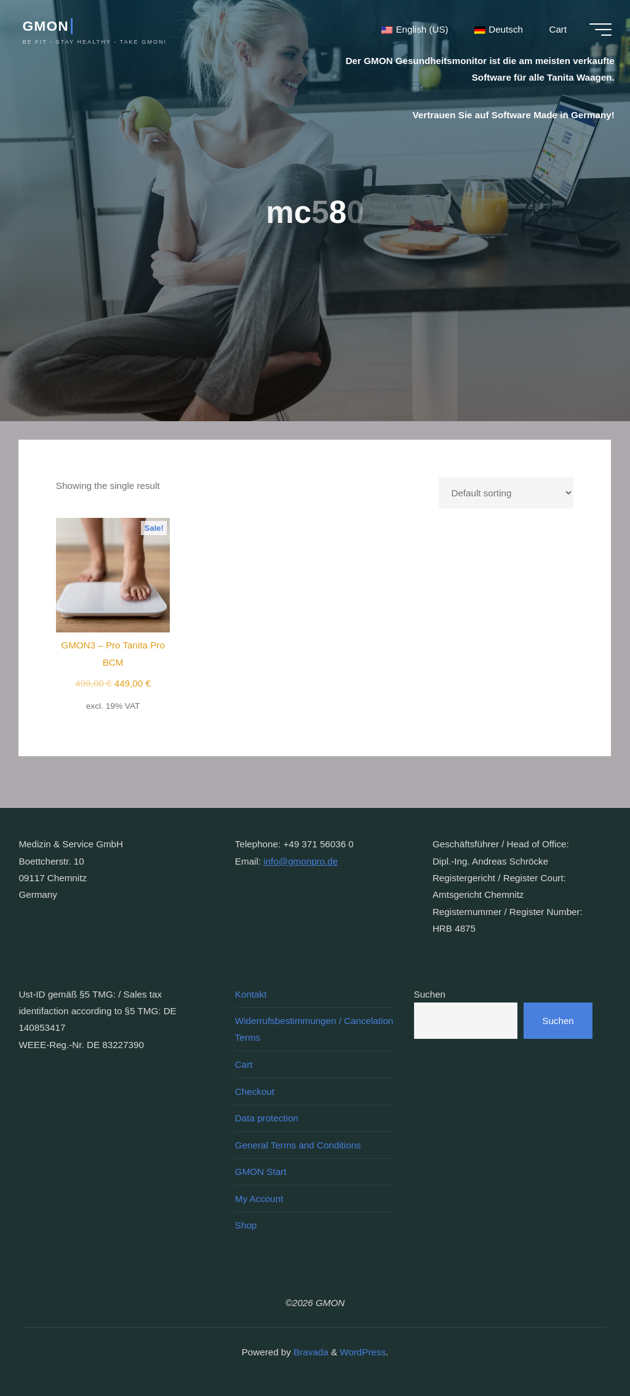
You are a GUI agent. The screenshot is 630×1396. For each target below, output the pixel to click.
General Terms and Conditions (298, 1145)
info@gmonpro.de (300, 861)
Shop (246, 1225)
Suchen (430, 994)
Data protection (266, 1118)
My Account (259, 1198)
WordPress (363, 1352)
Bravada (310, 1352)
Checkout (254, 1091)
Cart (244, 1064)
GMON (45, 26)
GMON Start (261, 1171)
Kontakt (251, 994)
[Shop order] (506, 493)
